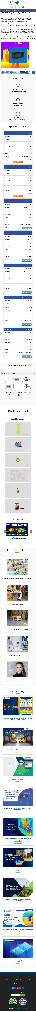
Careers (29, 979)
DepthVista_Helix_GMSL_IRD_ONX (23, 201)
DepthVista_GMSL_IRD (26, 297)
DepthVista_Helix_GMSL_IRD (24, 133)
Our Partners (18, 979)
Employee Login (18, 983)
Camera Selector (7, 10)
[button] (5, 531)
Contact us (29, 976)
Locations (6, 979)
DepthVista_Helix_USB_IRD (24, 167)
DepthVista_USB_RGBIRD (26, 233)
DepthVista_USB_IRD (27, 265)
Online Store (15, 10)
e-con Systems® (18, 1008)
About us (18, 976)
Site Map (25, 1008)
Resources (6, 976)
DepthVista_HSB (28, 329)
